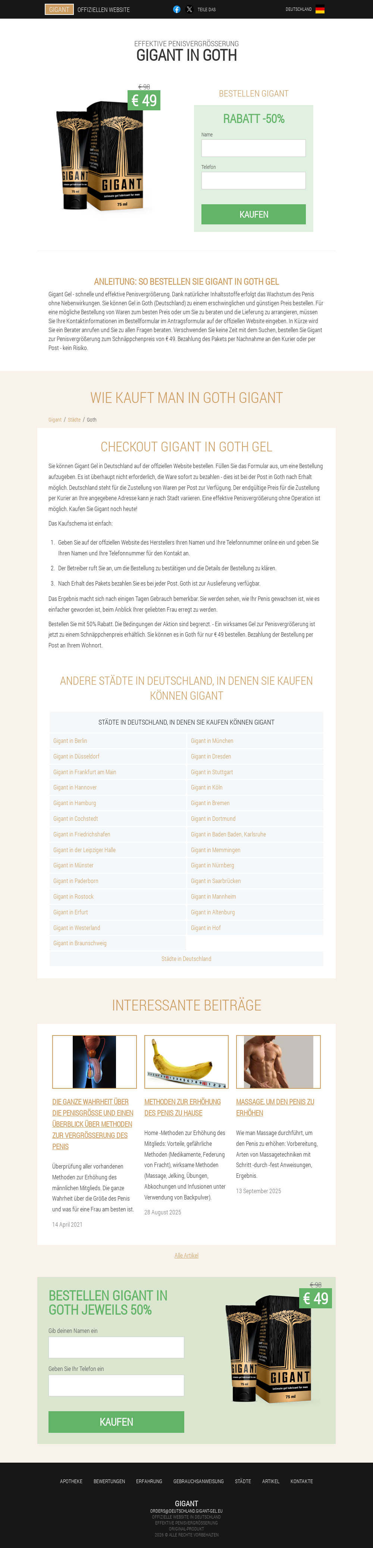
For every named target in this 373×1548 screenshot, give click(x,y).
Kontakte (302, 1481)
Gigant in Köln (207, 787)
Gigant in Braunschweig (80, 943)
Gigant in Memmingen (216, 850)
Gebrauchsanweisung (198, 1481)
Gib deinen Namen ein (73, 1331)
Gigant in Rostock (73, 896)
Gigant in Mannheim (213, 896)
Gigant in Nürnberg (212, 865)
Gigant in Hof (206, 927)
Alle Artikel (186, 1255)
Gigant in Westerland (76, 927)
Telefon (208, 167)
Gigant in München (212, 740)
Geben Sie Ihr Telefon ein (76, 1369)
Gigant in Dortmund (213, 818)
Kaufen (253, 214)
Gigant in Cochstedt (75, 818)
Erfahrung (149, 1481)
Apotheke (71, 1481)
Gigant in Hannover (75, 787)
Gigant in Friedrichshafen (81, 834)
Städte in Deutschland (186, 958)
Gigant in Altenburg (213, 912)
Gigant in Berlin (70, 740)
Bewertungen (109, 1481)
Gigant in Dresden (211, 756)
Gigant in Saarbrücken (216, 881)
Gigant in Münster (73, 865)
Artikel (270, 1481)
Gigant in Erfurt (70, 912)
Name (207, 134)
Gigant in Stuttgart (212, 772)
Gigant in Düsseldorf (76, 756)
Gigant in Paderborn (75, 881)
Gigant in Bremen (210, 803)
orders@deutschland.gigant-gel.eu (186, 1511)
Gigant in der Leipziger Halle (84, 850)
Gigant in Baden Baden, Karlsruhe (228, 834)
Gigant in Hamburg (74, 803)
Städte (243, 1481)
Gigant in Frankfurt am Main (84, 772)
